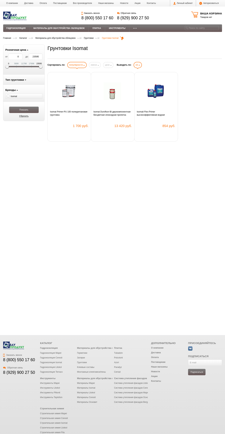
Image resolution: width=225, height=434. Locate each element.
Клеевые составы (85, 367)
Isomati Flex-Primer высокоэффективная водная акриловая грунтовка (151, 113)
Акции (138, 3)
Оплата (43, 3)
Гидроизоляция (15, 28)
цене (108, 65)
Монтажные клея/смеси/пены (91, 372)
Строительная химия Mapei (53, 413)
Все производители (82, 3)
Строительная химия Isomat (54, 423)
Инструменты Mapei (50, 383)
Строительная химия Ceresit (54, 418)
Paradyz (118, 367)
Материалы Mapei (86, 383)
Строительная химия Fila (52, 432)
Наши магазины (106, 3)
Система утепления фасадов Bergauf (132, 402)
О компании (12, 3)
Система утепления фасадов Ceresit (132, 388)
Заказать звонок (90, 13)
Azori (116, 362)
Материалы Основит (87, 402)
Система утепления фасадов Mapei (131, 392)
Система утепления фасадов (130, 378)
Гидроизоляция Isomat (51, 362)
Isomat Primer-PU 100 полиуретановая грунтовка (68, 113)
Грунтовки (82, 362)
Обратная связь (126, 13)
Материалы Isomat (86, 388)
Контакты (151, 3)
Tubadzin (118, 353)
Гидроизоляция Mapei (50, 353)
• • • (135, 28)
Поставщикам (60, 3)
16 (138, 65)
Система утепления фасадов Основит (133, 397)
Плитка (96, 28)
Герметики (82, 353)
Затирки (81, 357)
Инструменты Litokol (50, 388)
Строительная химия (52, 408)
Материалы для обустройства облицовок (59, 28)
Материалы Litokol (86, 392)
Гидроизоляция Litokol (51, 367)
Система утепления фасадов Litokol (131, 383)
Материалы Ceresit (86, 397)
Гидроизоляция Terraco (51, 372)
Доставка (28, 3)
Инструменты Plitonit (50, 392)
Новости (124, 3)
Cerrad (117, 372)
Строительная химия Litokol (53, 427)
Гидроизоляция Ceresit (51, 357)
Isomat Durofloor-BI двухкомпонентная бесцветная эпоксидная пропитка (111, 113)
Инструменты (117, 28)
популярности (77, 65)
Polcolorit (118, 357)
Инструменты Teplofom (51, 397)
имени (95, 65)
